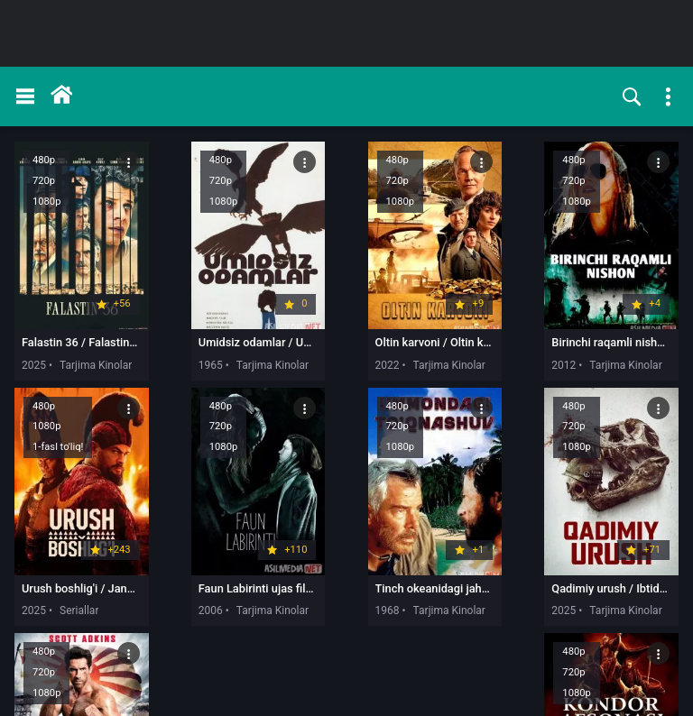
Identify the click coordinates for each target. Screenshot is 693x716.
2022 (301, 359)
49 (618, 668)
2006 (34, 598)
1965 (167, 359)
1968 (167, 598)
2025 (34, 359)
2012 (434, 359)
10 (518, 668)
